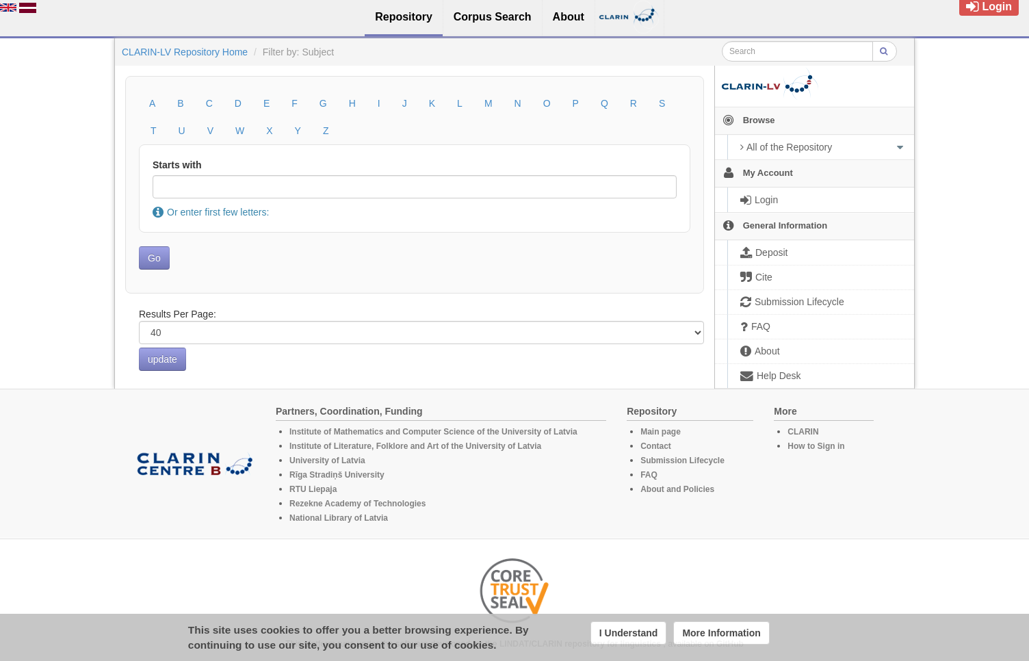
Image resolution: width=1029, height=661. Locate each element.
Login (989, 6)
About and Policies (677, 489)
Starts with (177, 164)
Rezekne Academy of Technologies (357, 503)
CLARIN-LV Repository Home (185, 52)
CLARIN (802, 432)
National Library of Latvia (338, 518)
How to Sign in (815, 446)
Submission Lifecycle (682, 460)
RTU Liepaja (313, 489)
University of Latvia (327, 460)
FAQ (648, 475)
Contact (655, 446)
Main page (660, 432)
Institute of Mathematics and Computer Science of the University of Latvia (433, 432)
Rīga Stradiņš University (337, 475)
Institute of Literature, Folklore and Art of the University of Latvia (415, 446)
